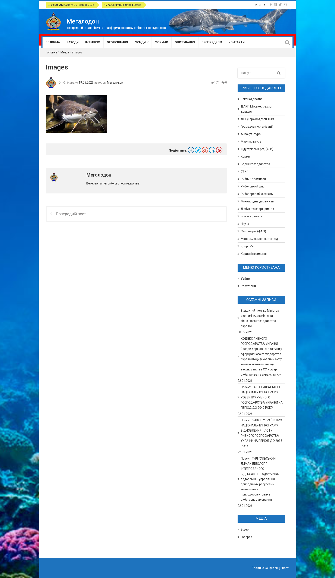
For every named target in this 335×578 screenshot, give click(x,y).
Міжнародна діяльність (257, 201)
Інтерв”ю (92, 42)
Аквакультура (251, 134)
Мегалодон (115, 82)
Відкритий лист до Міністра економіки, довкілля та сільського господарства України (260, 318)
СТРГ (244, 171)
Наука (245, 224)
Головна (53, 42)
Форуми (161, 42)
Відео (245, 529)
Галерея (246, 537)
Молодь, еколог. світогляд (259, 238)
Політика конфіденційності (270, 568)
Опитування (185, 42)
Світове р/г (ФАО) (253, 231)
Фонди (140, 42)
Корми (245, 156)
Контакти (237, 42)
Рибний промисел (253, 179)
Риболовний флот (253, 186)
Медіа (64, 52)
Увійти (245, 278)
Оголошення (117, 42)
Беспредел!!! (212, 42)
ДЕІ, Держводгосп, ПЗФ (257, 119)
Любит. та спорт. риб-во (257, 209)
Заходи (72, 42)
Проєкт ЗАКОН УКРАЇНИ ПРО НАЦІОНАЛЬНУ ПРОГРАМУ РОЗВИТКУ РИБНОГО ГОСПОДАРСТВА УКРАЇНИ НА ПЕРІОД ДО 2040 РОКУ (262, 397)
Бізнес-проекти (251, 216)
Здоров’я (247, 246)
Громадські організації (257, 126)
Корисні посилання (254, 253)
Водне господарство (255, 164)
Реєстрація (249, 286)
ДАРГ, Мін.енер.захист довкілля (257, 109)
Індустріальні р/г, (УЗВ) (257, 149)
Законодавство (252, 99)
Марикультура (251, 141)
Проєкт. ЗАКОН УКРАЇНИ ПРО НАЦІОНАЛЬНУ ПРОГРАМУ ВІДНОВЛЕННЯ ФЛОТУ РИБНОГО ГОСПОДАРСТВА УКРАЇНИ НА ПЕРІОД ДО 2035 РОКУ (261, 433)
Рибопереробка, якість (257, 194)
